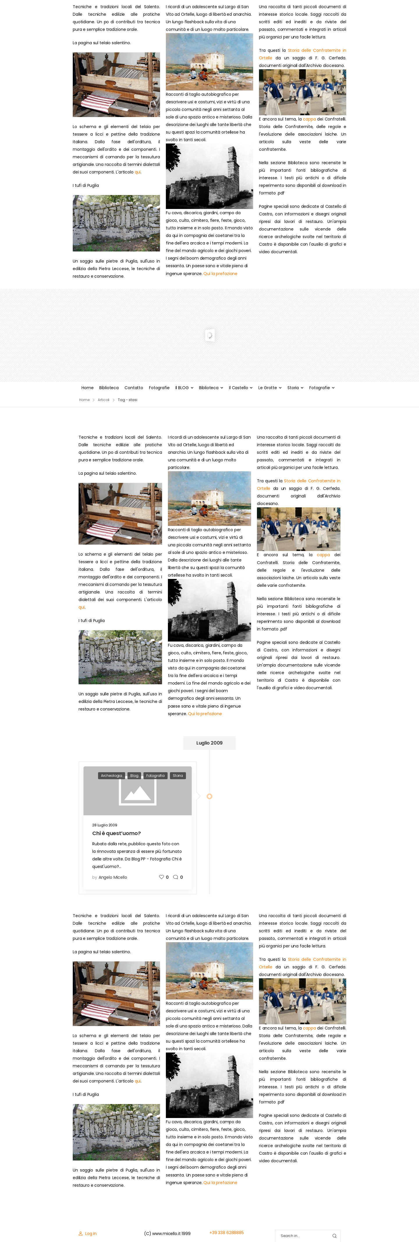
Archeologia (111, 775)
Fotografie (159, 388)
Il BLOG (182, 388)
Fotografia (155, 775)
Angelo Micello (113, 877)
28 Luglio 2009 (104, 825)
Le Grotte (267, 388)
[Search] (302, 1236)
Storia (293, 388)
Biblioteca (109, 388)
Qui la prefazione (220, 274)
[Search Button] (334, 1236)
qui (138, 172)
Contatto (134, 388)
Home (87, 388)
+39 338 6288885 (227, 1233)
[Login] (88, 1233)
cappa (309, 119)
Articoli (103, 399)
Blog (134, 775)
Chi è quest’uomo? (116, 833)
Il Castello (238, 388)
